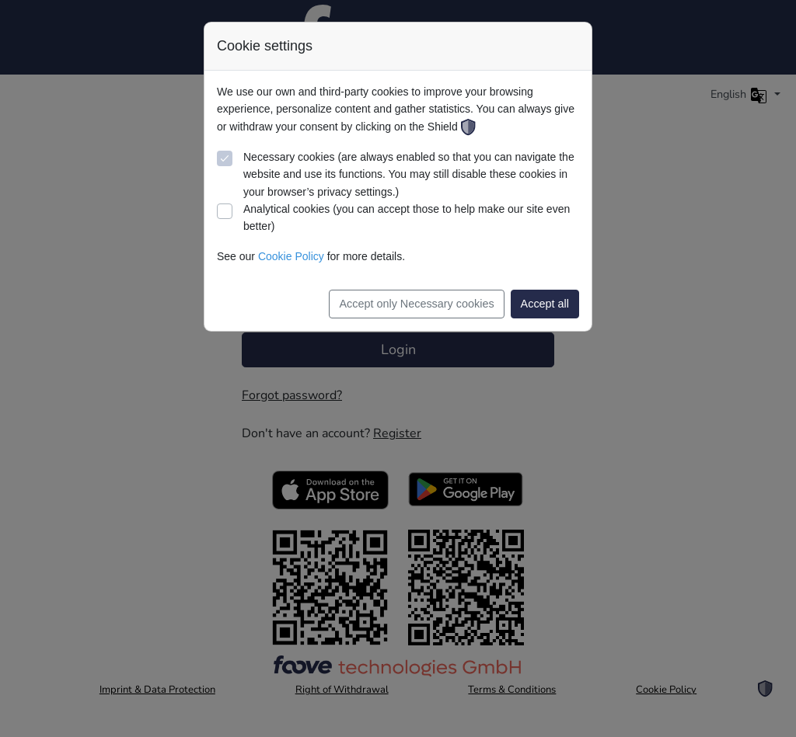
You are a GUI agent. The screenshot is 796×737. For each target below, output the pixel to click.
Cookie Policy (291, 256)
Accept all (545, 303)
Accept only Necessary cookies (416, 303)
